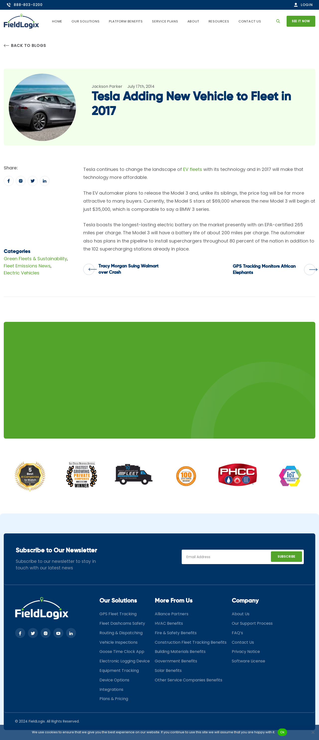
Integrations (111, 689)
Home (57, 21)
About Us (240, 614)
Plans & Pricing (113, 699)
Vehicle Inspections (118, 642)
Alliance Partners (171, 614)
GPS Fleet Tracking (118, 614)
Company (245, 601)
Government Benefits (176, 661)
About (193, 21)
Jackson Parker (107, 86)
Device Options (114, 680)
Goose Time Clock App (121, 651)
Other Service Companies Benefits (188, 680)
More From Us (173, 601)
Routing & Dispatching (121, 633)
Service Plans (165, 21)
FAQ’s (237, 633)
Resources (219, 21)
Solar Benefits (168, 670)
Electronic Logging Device (124, 661)
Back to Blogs (25, 45)
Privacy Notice (246, 651)
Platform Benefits (126, 21)
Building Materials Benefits (180, 651)
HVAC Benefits (169, 623)
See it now (301, 21)
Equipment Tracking (119, 670)
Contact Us (250, 21)
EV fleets (192, 169)
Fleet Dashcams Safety (122, 623)
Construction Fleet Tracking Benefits (191, 642)
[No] (312, 732)
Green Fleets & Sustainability (35, 258)
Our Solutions (86, 21)
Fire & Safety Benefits (176, 633)
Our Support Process (252, 623)
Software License (248, 661)
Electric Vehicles (21, 273)
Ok (282, 732)
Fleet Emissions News (27, 266)
